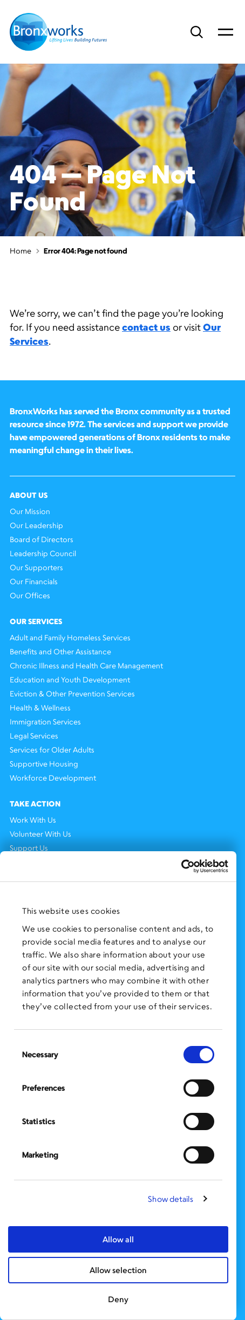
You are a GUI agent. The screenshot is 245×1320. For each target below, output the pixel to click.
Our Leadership (36, 525)
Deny (118, 1299)
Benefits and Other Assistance (60, 651)
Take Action (35, 803)
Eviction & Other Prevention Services (72, 693)
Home (20, 250)
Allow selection (118, 1270)
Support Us (29, 847)
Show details (170, 1199)
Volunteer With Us (40, 833)
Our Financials (34, 581)
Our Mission (30, 511)
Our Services (36, 621)
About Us (28, 495)
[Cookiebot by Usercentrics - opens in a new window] (181, 866)
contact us (146, 327)
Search (196, 32)
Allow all (118, 1239)
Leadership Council (43, 553)
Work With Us (33, 819)
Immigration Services (45, 721)
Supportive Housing (44, 763)
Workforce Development (53, 777)
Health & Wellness (40, 707)
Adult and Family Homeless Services (70, 637)
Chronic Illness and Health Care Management (86, 665)
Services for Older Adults (52, 749)
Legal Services (34, 735)
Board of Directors (41, 539)
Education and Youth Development (70, 679)
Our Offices (30, 595)
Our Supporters (36, 567)
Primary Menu (225, 32)
